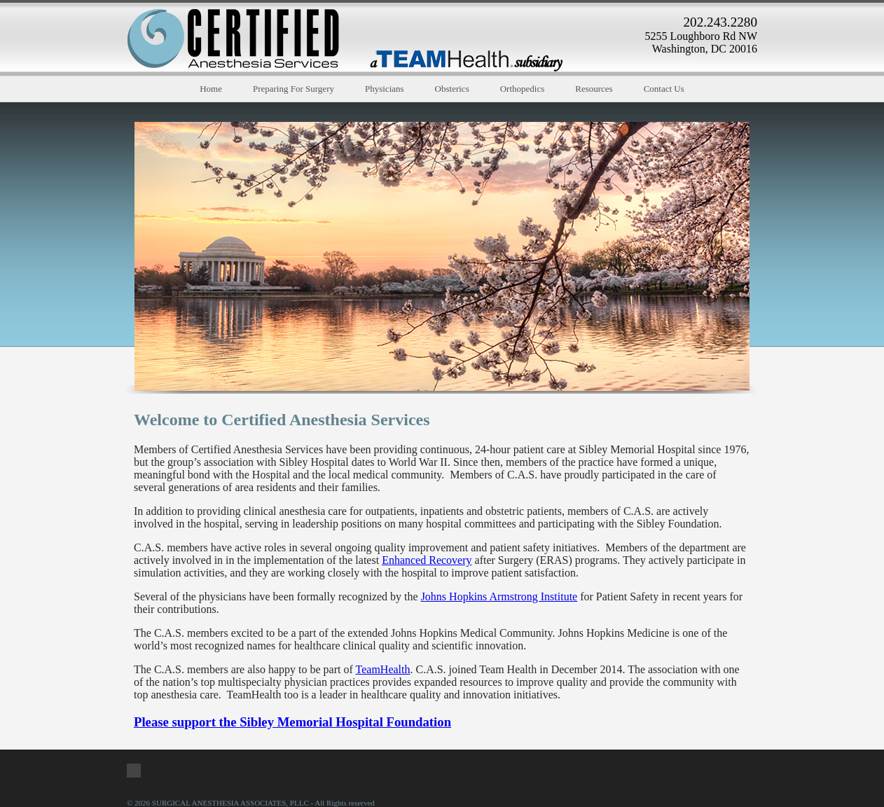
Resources (593, 88)
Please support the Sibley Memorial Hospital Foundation (292, 722)
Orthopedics (522, 88)
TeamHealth (383, 669)
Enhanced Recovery (426, 560)
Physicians (384, 88)
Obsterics (452, 88)
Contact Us (664, 88)
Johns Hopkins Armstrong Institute (499, 596)
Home (211, 88)
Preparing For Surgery (293, 88)
